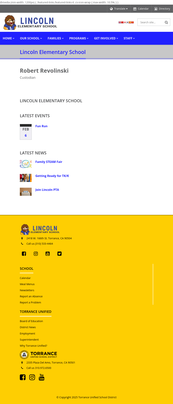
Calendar (25, 278)
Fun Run (41, 126)
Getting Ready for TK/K (52, 176)
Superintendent (29, 339)
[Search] (166, 22)
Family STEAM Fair (48, 162)
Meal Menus (27, 284)
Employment (27, 333)
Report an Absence (31, 296)
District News (28, 327)
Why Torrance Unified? (33, 345)
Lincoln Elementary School (51, 100)
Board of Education (31, 321)
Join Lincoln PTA (47, 190)
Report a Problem (30, 302)
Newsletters (27, 290)
